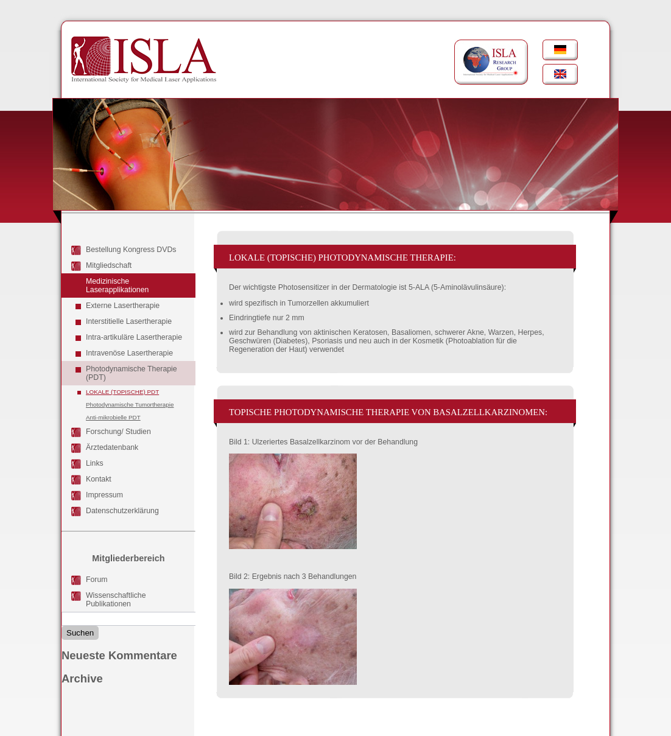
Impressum (104, 495)
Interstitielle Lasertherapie (129, 321)
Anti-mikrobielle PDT (113, 417)
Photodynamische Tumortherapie (130, 404)
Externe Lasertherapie (123, 305)
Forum (97, 579)
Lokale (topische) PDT (122, 391)
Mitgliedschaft (109, 265)
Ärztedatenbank (112, 447)
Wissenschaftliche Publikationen (116, 599)
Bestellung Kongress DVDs (131, 249)
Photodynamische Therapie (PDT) (131, 373)
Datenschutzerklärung (122, 510)
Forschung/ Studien (118, 431)
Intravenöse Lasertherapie (129, 353)
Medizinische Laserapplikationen (117, 285)
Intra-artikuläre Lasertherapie (134, 337)
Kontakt (98, 479)
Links (95, 463)
